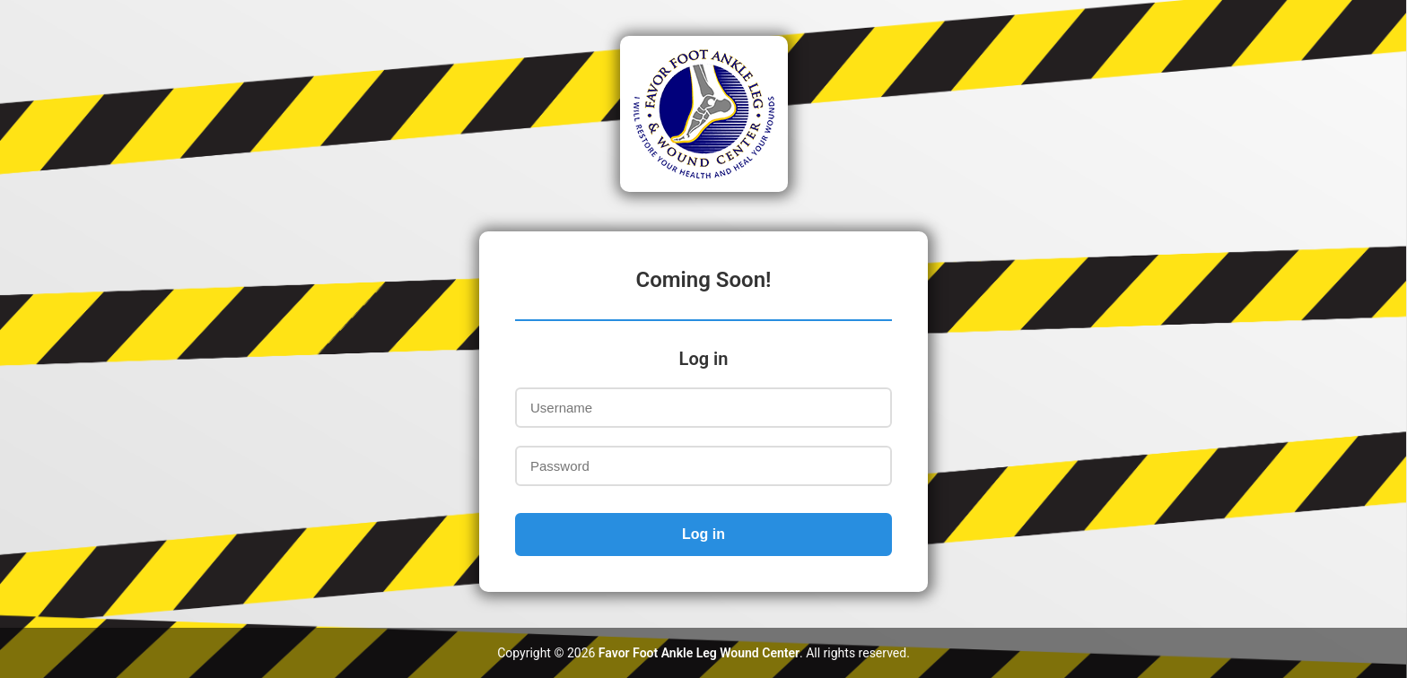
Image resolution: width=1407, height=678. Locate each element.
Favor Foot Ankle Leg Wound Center (699, 653)
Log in (703, 534)
